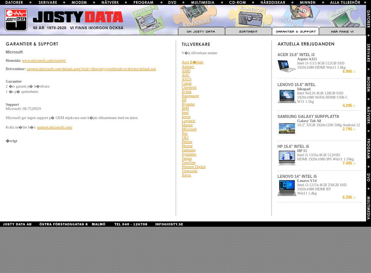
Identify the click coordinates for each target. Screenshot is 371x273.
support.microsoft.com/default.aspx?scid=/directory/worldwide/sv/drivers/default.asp (91, 69)
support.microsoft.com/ (54, 127)
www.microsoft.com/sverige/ (44, 60)
